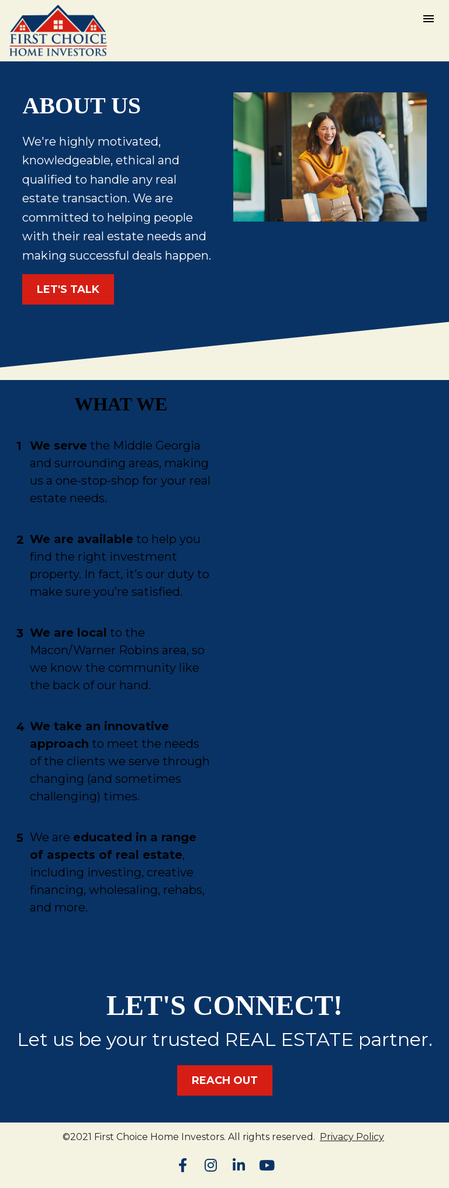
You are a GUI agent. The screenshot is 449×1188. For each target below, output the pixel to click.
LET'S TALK (68, 289)
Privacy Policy (352, 1136)
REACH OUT (225, 1080)
